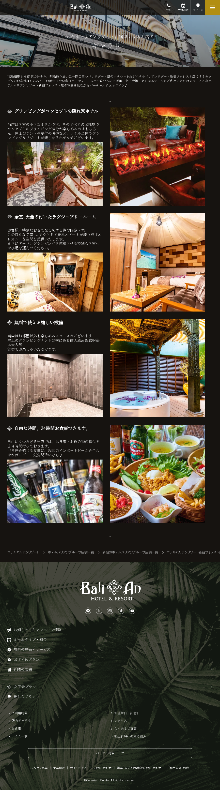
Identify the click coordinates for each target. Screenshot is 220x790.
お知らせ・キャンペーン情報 (38, 629)
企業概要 (59, 767)
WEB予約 (183, 6)
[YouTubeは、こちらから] (132, 611)
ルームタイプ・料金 (30, 639)
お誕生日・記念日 (127, 713)
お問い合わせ (102, 767)
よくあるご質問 (125, 728)
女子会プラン (25, 686)
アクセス (198, 6)
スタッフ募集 (39, 767)
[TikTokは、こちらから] (121, 611)
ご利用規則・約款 (178, 767)
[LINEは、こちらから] (88, 611)
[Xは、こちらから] (99, 611)
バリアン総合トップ (110, 753)
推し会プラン (25, 696)
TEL (168, 6)
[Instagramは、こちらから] (110, 611)
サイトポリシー (79, 767)
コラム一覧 (20, 736)
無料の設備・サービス (32, 649)
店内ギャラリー (23, 720)
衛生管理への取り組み (130, 736)
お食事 (16, 728)
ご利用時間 (20, 713)
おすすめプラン (26, 659)
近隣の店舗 (23, 669)
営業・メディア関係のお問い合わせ (139, 767)
